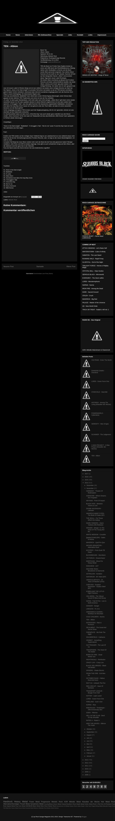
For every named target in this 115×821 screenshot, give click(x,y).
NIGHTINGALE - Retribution (95, 659)
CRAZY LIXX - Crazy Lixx (95, 662)
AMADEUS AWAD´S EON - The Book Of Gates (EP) (95, 514)
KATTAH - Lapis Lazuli (94, 696)
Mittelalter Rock (43, 808)
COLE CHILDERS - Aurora (95, 617)
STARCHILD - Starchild (99, 392)
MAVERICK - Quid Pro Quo (95, 542)
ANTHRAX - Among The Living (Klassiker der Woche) (101, 403)
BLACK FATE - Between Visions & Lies (94, 504)
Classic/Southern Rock (69, 804)
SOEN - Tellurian (92, 712)
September (90, 732)
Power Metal (34, 802)
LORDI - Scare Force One (100, 381)
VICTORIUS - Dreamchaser (95, 558)
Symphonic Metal (36, 804)
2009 (87, 772)
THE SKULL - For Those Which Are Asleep (94, 519)
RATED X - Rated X (93, 720)
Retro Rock (44, 806)
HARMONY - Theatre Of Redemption (94, 492)
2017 (87, 474)
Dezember (90, 485)
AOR (66, 802)
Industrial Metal (29, 808)
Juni (88, 741)
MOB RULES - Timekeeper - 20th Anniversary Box (96, 709)
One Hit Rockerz (106, 804)
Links (90, 35)
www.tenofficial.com (54, 62)
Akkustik (105, 806)
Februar (89, 753)
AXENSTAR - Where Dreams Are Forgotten (96, 497)
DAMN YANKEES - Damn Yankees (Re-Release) (95, 524)
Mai (88, 744)
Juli (88, 738)
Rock (113, 802)
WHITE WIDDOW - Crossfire (96, 534)
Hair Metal (105, 802)
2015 (87, 480)
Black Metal (36, 806)
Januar (89, 756)
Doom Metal (57, 804)
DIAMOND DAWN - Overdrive (98, 371)
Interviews (29, 35)
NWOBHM (29, 806)
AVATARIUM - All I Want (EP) (96, 577)
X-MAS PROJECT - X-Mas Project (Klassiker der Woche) (100, 447)
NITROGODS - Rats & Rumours (93, 623)
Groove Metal (21, 808)
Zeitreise (56, 808)
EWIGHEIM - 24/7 (92, 566)
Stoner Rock (52, 806)
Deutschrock (60, 806)
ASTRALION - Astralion (94, 574)
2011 (87, 766)
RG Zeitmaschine (44, 35)
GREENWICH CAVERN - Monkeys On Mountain (94, 613)
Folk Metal (6, 808)
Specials (59, 35)
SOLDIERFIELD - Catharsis (95, 637)
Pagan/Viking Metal (97, 806)
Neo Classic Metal (13, 808)
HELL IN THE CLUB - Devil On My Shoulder (95, 716)
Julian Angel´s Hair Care (84, 806)
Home (8, 35)
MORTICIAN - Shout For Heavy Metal (94, 562)
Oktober (89, 729)
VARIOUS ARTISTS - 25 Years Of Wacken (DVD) (95, 581)
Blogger (84, 816)
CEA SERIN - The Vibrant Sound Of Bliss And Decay (96, 597)
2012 (87, 763)
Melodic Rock (13, 200)
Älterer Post (70, 266)
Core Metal (21, 806)
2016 (87, 477)
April (88, 747)
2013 (87, 760)
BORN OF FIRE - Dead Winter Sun (94, 655)
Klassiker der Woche (91, 802)
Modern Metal (50, 808)
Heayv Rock (111, 806)
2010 (87, 769)
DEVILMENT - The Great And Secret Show (96, 628)
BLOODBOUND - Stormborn (96, 555)
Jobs (70, 35)
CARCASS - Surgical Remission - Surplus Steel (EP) (95, 586)
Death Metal (80, 804)
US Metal (66, 806)
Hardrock (7, 801)
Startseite (40, 266)
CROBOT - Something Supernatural (93, 641)
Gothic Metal (89, 804)
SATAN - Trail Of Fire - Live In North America (96, 602)
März (88, 750)
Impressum (101, 35)
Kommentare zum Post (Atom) (43, 273)
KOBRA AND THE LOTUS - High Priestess (95, 592)
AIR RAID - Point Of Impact (95, 500)
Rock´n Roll (96, 804)
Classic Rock (73, 806)
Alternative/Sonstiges (11, 804)
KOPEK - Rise (91, 705)
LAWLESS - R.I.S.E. (93, 609)
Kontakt (80, 35)
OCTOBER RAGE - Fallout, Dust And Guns (95, 679)
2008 (87, 775)
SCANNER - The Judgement (101, 434)
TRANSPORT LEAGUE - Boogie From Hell (94, 692)
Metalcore (36, 808)
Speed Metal (11, 806)
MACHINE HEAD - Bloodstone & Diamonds (95, 570)
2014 (87, 483)
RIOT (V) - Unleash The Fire (95, 683)
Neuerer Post (9, 266)
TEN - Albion (95, 456)
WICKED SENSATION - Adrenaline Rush (94, 546)
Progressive (45, 802)
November (90, 488)
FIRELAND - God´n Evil (94, 702)
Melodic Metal (75, 802)
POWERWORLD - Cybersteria (97, 414)
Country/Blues (48, 804)
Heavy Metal (21, 801)
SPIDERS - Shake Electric (95, 670)
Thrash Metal (25, 804)
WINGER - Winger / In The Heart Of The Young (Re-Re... (95, 529)
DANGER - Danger (92, 606)
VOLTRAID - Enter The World (101, 360)
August (89, 735)
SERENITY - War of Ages (100, 424)
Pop (16, 806)
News (18, 35)
